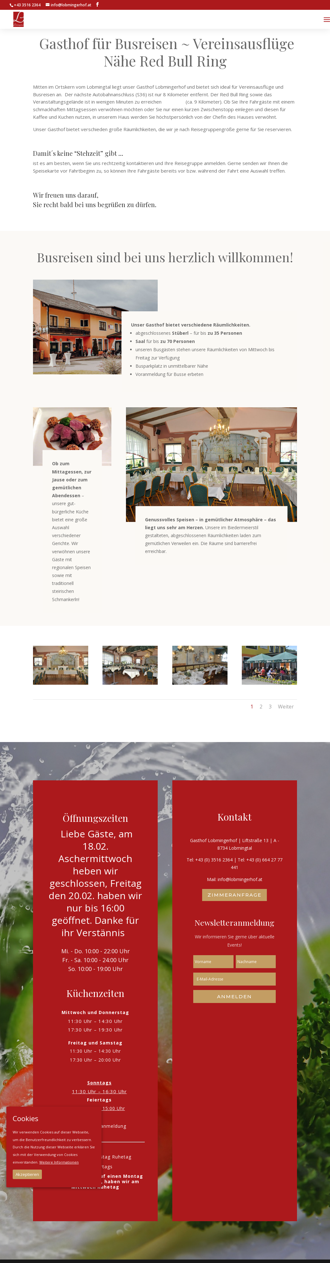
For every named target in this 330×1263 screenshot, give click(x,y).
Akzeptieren (27, 1174)
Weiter (286, 706)
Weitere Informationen (59, 1162)
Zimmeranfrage (234, 895)
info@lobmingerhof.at (240, 879)
